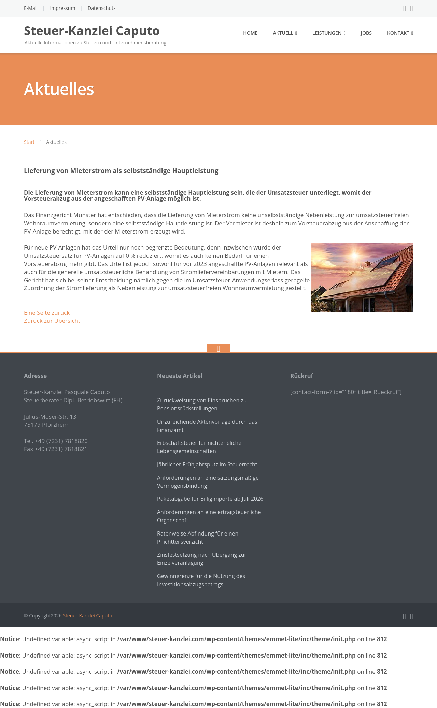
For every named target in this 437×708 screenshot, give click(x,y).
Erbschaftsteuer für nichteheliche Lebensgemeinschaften (199, 447)
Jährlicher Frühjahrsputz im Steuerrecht (207, 464)
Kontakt (398, 33)
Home (250, 33)
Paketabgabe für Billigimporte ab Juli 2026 (210, 498)
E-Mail (31, 8)
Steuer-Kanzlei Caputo (87, 615)
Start (29, 142)
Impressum (62, 8)
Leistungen (327, 33)
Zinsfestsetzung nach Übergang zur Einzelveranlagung (201, 559)
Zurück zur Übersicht (52, 321)
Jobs (366, 33)
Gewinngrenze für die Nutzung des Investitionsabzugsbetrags (201, 580)
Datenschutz (101, 8)
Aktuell (283, 33)
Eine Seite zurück (47, 312)
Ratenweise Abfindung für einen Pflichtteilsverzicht (197, 537)
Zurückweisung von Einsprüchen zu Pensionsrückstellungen (202, 404)
